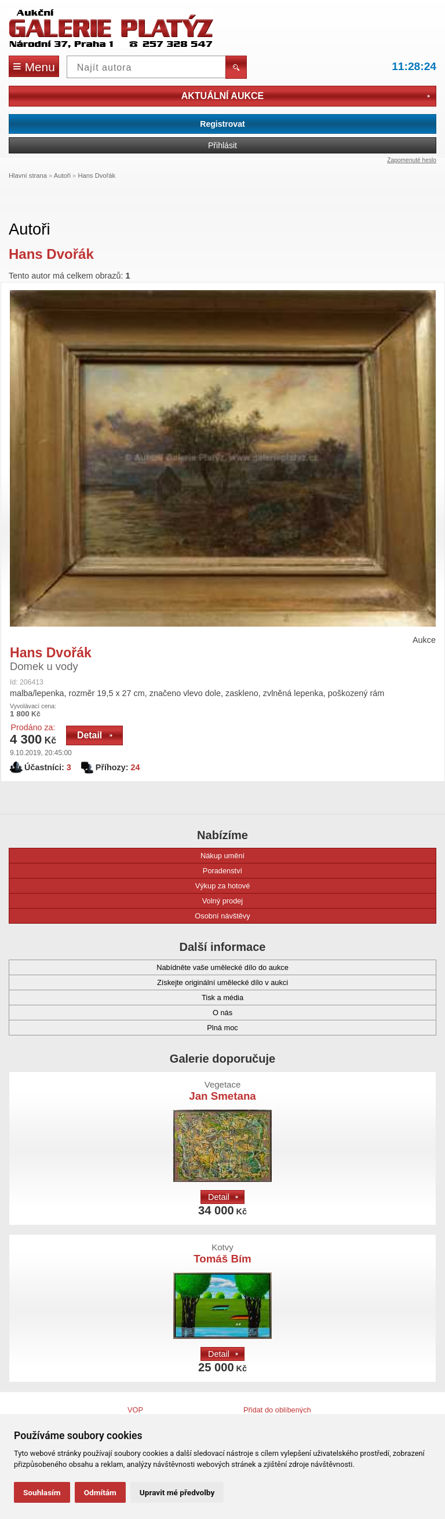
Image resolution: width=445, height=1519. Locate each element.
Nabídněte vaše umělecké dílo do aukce (154, 967)
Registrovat (222, 124)
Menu (34, 66)
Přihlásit (222, 145)
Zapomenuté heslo (411, 160)
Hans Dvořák (96, 175)
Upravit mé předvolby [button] (177, 1492)
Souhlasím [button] (42, 1492)
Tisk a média (131, 997)
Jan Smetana (222, 1090)
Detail (94, 735)
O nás (126, 1012)
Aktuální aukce (305, 96)
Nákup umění (132, 855)
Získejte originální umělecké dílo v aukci (154, 982)
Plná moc (129, 1027)
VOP (135, 1409)
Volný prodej (131, 901)
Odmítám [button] (100, 1492)
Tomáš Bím (222, 1253)
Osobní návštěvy (135, 916)
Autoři (62, 175)
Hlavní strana (28, 175)
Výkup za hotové (135, 886)
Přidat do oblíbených (277, 1409)
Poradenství (131, 870)
